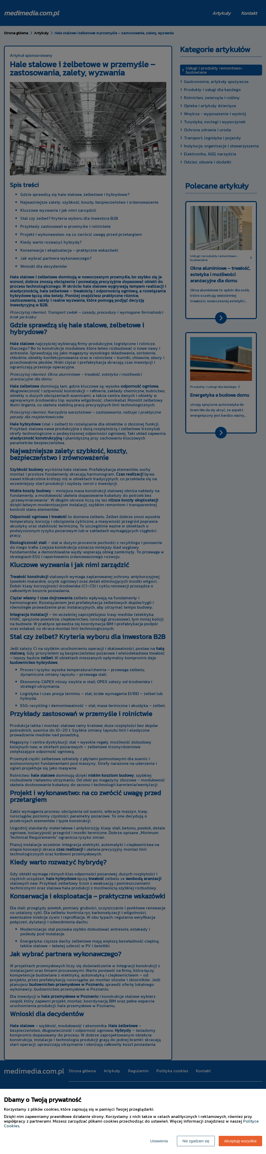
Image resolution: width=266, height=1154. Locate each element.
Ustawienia (159, 1141)
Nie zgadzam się (195, 1141)
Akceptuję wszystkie (240, 1141)
